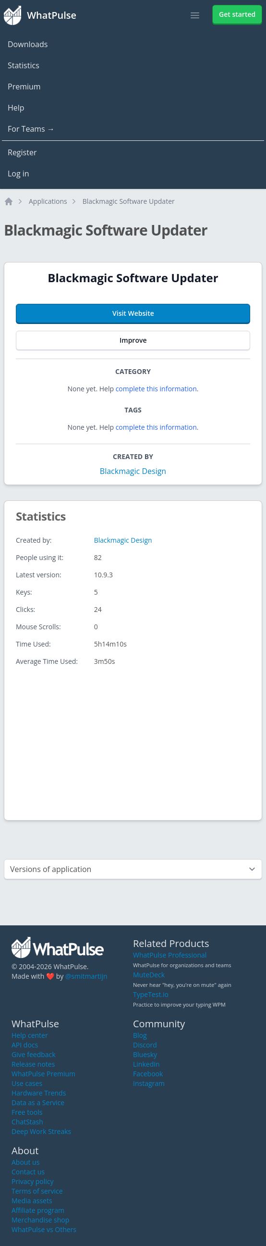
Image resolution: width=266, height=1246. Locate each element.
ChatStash (27, 1121)
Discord (145, 1044)
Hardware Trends (39, 1092)
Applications (48, 201)
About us (25, 1162)
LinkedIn (146, 1064)
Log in (18, 173)
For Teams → (31, 129)
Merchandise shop (40, 1219)
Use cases (27, 1083)
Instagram (149, 1083)
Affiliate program (38, 1210)
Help (16, 107)
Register (22, 152)
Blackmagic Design (133, 471)
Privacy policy (33, 1181)
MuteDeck (149, 974)
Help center (30, 1035)
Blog (140, 1035)
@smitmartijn (86, 976)
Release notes (33, 1064)
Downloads (28, 44)
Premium (24, 86)
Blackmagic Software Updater (129, 201)
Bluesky (145, 1054)
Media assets (32, 1200)
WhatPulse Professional (169, 954)
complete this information (156, 388)
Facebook (148, 1073)
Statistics (23, 65)
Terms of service (37, 1191)
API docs (25, 1044)
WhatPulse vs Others (44, 1229)
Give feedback (34, 1054)
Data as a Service (38, 1102)
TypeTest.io (151, 994)
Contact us (28, 1171)
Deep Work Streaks (41, 1131)
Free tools (27, 1112)
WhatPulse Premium (43, 1073)
